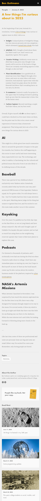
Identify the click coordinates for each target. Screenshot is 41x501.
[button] (38, 3)
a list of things (20, 32)
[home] (10, 3)
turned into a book (24, 45)
